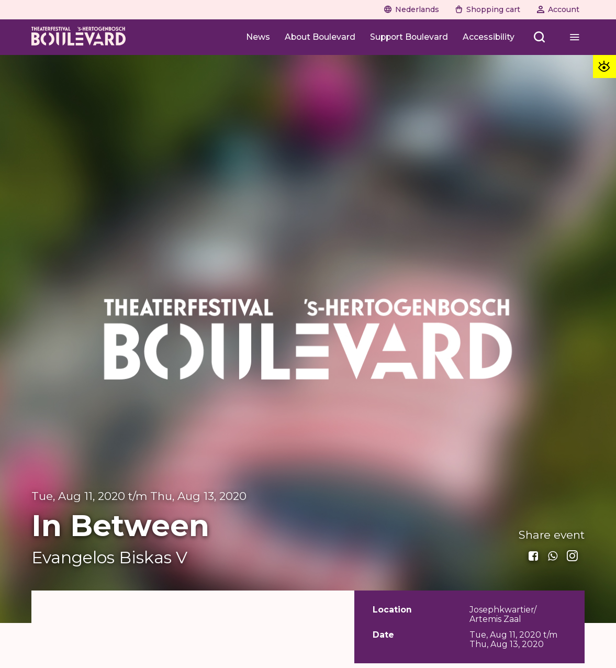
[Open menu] (540, 37)
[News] (258, 37)
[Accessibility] (488, 37)
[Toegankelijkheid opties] (604, 66)
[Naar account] (558, 9)
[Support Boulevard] (409, 37)
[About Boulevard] (320, 37)
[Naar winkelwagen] (487, 9)
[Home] (78, 37)
